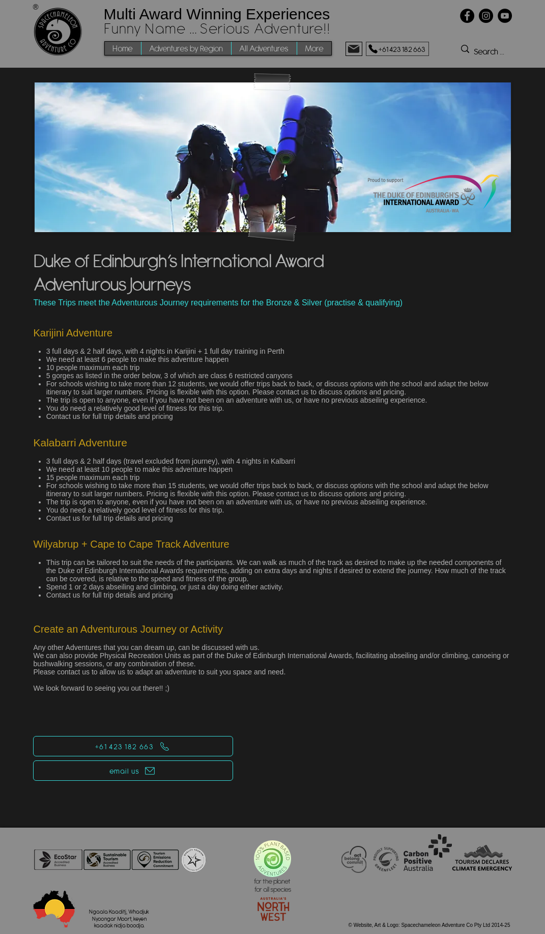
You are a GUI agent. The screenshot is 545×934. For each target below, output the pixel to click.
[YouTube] (505, 16)
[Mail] (354, 49)
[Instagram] (486, 16)
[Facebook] (467, 16)
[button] (186, 48)
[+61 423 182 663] (397, 49)
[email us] (133, 770)
